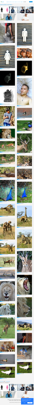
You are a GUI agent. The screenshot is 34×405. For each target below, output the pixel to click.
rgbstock (2, 1)
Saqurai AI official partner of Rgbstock (21, 402)
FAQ (10, 399)
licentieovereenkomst (16, 399)
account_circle (3, 43)
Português (20, 400)
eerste (1, 381)
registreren (31, 1)
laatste (9, 381)
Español (15, 400)
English (10, 400)
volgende (7, 381)
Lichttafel (8, 399)
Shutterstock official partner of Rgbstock (13, 402)
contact (12, 399)
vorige (2, 381)
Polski (17, 400)
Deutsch (13, 400)
